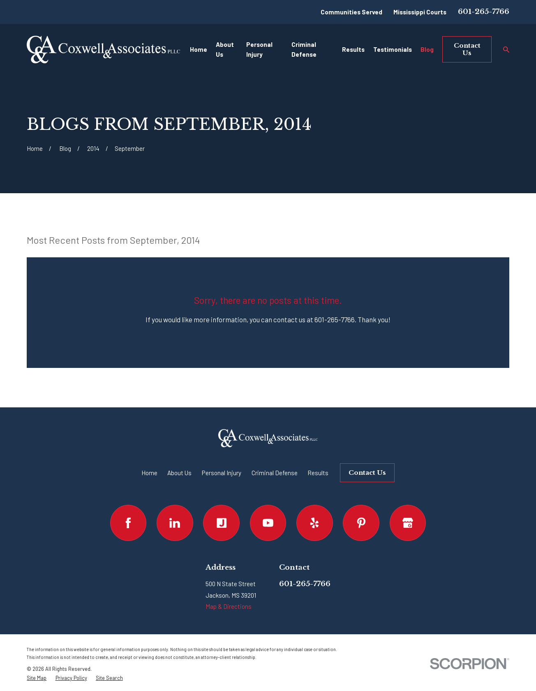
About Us (179, 472)
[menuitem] (36, 678)
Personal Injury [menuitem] (259, 49)
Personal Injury (221, 472)
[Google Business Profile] (408, 523)
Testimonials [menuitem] (392, 49)
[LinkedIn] (175, 523)
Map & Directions (229, 606)
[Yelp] (314, 523)
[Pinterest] (361, 523)
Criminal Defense (275, 472)
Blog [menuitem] (427, 49)
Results (317, 472)
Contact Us (467, 49)
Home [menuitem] (198, 49)
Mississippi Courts (419, 12)
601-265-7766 (483, 11)
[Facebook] (128, 523)
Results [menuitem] (353, 49)
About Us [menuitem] (225, 49)
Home (149, 472)
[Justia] (221, 523)
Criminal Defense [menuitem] (304, 49)
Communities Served (351, 12)
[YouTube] (268, 523)
